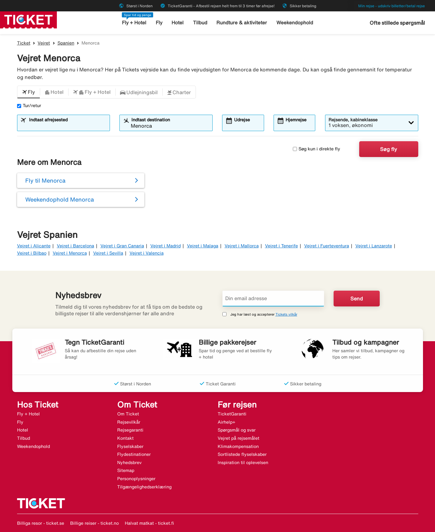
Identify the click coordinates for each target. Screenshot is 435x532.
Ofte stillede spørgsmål (397, 22)
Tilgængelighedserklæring (144, 487)
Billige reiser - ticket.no (94, 523)
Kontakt (125, 438)
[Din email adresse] (273, 298)
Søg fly (388, 149)
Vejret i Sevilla (108, 253)
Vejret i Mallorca (242, 246)
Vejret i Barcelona (75, 246)
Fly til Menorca (45, 180)
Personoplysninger (136, 478)
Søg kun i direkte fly (316, 149)
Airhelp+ (226, 422)
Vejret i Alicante (34, 246)
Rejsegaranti (130, 430)
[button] (28, 92)
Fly (159, 22)
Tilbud (200, 22)
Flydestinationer (134, 454)
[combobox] (67, 126)
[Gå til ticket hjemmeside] (28, 19)
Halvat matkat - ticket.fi (149, 523)
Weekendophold (294, 22)
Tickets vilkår (286, 314)
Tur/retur (29, 105)
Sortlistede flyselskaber (242, 454)
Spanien (65, 43)
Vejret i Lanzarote (373, 246)
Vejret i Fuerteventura (326, 246)
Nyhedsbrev (129, 462)
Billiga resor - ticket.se (40, 523)
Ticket (23, 43)
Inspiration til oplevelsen (243, 462)
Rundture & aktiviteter (242, 22)
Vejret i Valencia (147, 253)
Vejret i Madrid (165, 246)
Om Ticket (128, 414)
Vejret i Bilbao (31, 253)
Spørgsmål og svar (237, 430)
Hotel (178, 22)
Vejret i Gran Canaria (122, 246)
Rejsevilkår (128, 422)
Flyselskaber (130, 446)
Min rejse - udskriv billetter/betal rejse (391, 6)
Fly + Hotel (135, 22)
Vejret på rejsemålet (238, 438)
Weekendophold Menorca (59, 199)
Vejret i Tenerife (281, 246)
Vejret (44, 43)
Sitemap (125, 470)
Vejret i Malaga (202, 246)
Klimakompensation (238, 446)
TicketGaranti (232, 414)
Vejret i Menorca (70, 253)
